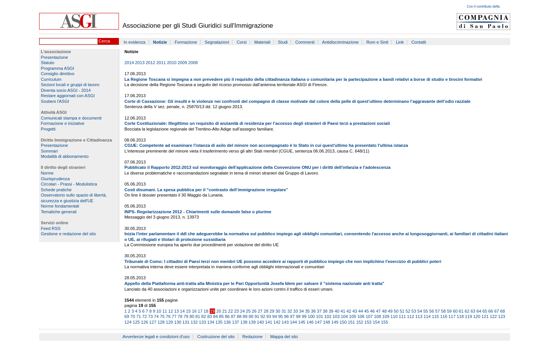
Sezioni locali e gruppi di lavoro (70, 84)
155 (384, 322)
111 (402, 316)
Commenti (305, 42)
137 (235, 322)
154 (376, 322)
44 (360, 311)
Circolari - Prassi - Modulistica (69, 184)
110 (394, 316)
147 (318, 322)
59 (449, 311)
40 (337, 311)
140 (260, 322)
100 (311, 316)
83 (209, 316)
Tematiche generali (59, 211)
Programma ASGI (57, 68)
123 (501, 316)
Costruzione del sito (215, 336)
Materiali (262, 42)
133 (202, 322)
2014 (129, 62)
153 (368, 322)
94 (274, 316)
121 (485, 316)
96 (286, 316)
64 (478, 311)
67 (496, 311)
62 (467, 311)
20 (218, 311)
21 (224, 311)
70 (132, 316)
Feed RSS (51, 228)
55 (425, 311)
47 (378, 311)
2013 (140, 62)
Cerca (104, 41)
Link (400, 42)
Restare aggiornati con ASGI (68, 95)
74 (156, 316)
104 (344, 316)
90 (250, 316)
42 (348, 311)
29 (272, 311)
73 (150, 316)
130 (177, 322)
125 (136, 322)
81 (197, 316)
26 (254, 311)
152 (359, 322)
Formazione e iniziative (62, 123)
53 (413, 311)
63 (473, 311)
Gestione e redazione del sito (68, 233)
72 (144, 316)
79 (186, 316)
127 (153, 322)
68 (502, 311)
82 (203, 316)
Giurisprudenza (55, 178)
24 (242, 311)
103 (336, 316)
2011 (161, 62)
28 (266, 311)
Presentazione (54, 57)
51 (402, 311)
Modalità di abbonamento (65, 156)
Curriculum (51, 79)
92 (262, 316)
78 (180, 316)
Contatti (418, 42)
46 (372, 311)
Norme (47, 173)
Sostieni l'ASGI (55, 101)
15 (188, 311)
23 (236, 311)
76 (168, 316)
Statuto (47, 62)
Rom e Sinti (377, 42)
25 (248, 311)
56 (431, 311)
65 (485, 311)
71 (138, 316)
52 (407, 311)
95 (280, 316)
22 (230, 311)
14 (182, 311)
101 (319, 316)
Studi (283, 42)
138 (243, 322)
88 (239, 316)
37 (319, 311)
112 (410, 316)
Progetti (48, 129)
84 (215, 316)
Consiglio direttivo (57, 73)
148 (326, 322)
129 (169, 322)
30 (277, 311)
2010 (172, 62)
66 (490, 311)
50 (396, 311)
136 (227, 322)
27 (260, 311)
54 (420, 311)
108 (377, 316)
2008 (193, 62)
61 (461, 311)
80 (192, 316)
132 (194, 322)
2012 (150, 62)
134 (210, 322)
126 (144, 322)
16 (194, 311)
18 (206, 311)
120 (477, 316)
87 (233, 316)
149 (335, 322)
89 (245, 316)
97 (292, 316)
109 (385, 316)
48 (384, 311)
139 (252, 322)
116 (443, 316)
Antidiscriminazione (340, 42)
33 (295, 311)
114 (427, 316)
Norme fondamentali (60, 206)
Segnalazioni (217, 42)
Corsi (242, 42)
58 (443, 311)
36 (313, 311)
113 (418, 316)
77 (174, 316)
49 (390, 311)
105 (352, 316)
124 (128, 322)
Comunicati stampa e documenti (71, 118)
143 (285, 322)
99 (304, 316)
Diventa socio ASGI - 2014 (66, 90)
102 (328, 316)
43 (354, 311)
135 (219, 322)
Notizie (160, 42)
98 (298, 316)
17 (200, 311)
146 (310, 322)
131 (186, 322)
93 (268, 316)
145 (301, 322)
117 (452, 316)
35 (307, 311)
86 (227, 316)
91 (257, 316)
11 (164, 311)
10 (159, 311)
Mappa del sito (284, 336)
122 (493, 316)
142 (277, 322)
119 (468, 316)
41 (342, 311)
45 (366, 311)
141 (268, 322)
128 (161, 322)
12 (170, 311)
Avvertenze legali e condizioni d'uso (156, 336)
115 (435, 316)
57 (437, 311)
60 (455, 311)
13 (176, 311)
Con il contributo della (483, 6)
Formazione (186, 42)
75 (162, 316)
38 (325, 311)
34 (301, 311)
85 (221, 316)
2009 (182, 62)
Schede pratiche (56, 189)
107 (369, 316)
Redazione (252, 336)
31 (284, 311)
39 (331, 311)
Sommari (49, 151)
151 (351, 322)
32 (289, 311)
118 (460, 316)
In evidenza (135, 42)
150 (343, 322)
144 (293, 322)
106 (361, 316)
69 (127, 316)
